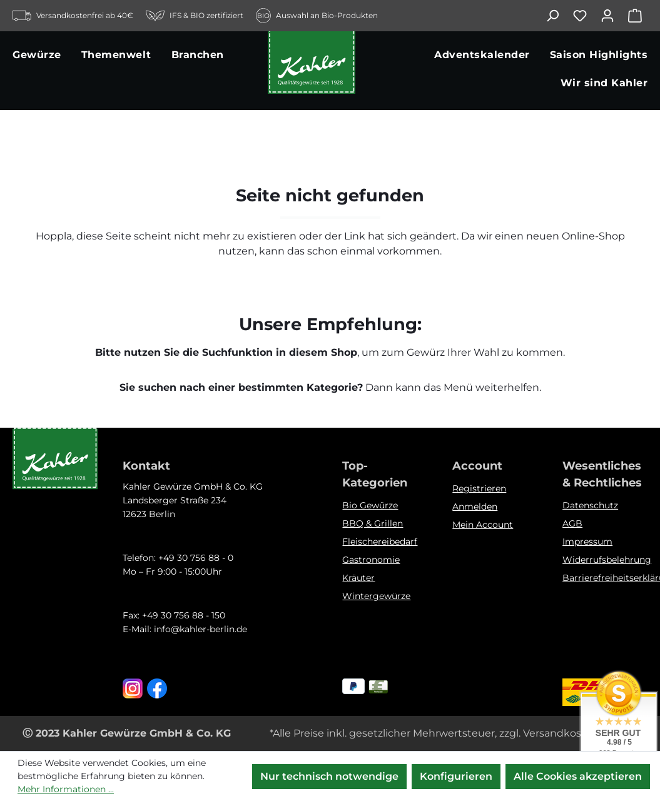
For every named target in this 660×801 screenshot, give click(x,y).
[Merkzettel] (586, 15)
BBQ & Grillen (372, 523)
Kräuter (358, 577)
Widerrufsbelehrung (606, 559)
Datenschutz (590, 505)
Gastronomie (371, 559)
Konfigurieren (456, 776)
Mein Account (482, 524)
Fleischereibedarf (379, 541)
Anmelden (474, 506)
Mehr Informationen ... (66, 789)
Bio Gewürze (370, 505)
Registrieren (479, 488)
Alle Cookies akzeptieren (578, 776)
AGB (572, 523)
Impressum (587, 541)
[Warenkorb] (637, 15)
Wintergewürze (376, 596)
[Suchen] (558, 15)
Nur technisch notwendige (329, 776)
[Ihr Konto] (613, 15)
